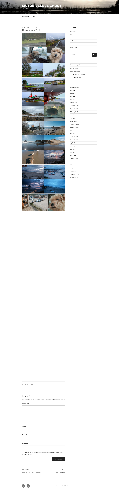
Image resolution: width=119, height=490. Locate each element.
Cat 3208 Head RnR (75, 77)
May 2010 (72, 149)
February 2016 (74, 112)
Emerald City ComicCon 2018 (78, 74)
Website (25, 443)
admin (35, 27)
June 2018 (72, 96)
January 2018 (73, 102)
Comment (25, 404)
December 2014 (74, 124)
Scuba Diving (73, 47)
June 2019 (72, 90)
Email (24, 435)
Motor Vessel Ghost (42, 6)
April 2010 (72, 152)
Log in (71, 168)
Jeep (71, 37)
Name (24, 426)
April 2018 (72, 99)
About (34, 16)
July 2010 (72, 143)
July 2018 (72, 93)
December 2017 (74, 105)
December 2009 (74, 158)
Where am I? (25, 16)
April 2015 (72, 118)
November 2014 (74, 127)
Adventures (28, 384)
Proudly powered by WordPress (62, 486)
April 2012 (72, 133)
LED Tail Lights (74, 68)
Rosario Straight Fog (75, 65)
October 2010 (74, 136)
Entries (73, 171)
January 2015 (73, 121)
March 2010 (73, 155)
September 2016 (74, 109)
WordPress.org (74, 177)
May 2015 (72, 115)
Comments (74, 174)
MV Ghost (73, 41)
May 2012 (72, 130)
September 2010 (74, 139)
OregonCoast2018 (75, 71)
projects (72, 44)
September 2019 (74, 87)
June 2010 (73, 146)
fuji (71, 34)
